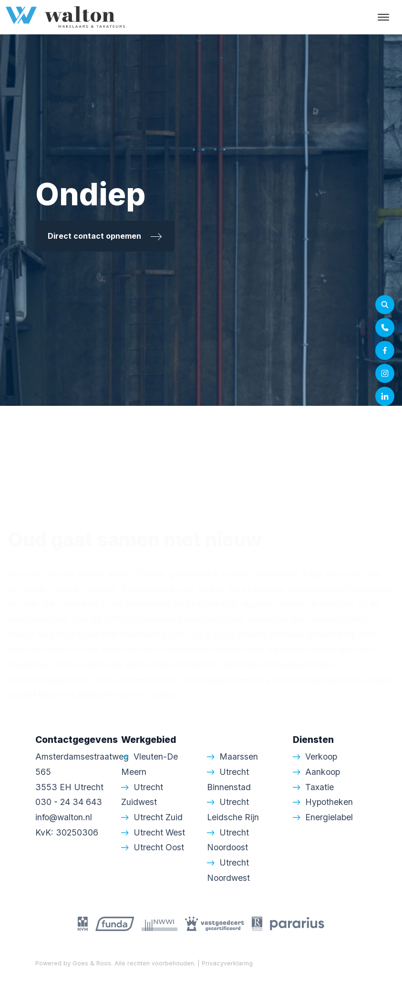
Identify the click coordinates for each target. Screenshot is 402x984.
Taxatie (319, 787)
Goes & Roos (91, 963)
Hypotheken (329, 802)
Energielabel (329, 817)
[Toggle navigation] (383, 17)
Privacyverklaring (227, 963)
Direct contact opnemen (105, 236)
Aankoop (322, 772)
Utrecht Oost (159, 847)
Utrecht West (159, 832)
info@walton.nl (63, 817)
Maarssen (238, 756)
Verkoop (321, 756)
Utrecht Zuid (158, 817)
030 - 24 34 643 (68, 802)
